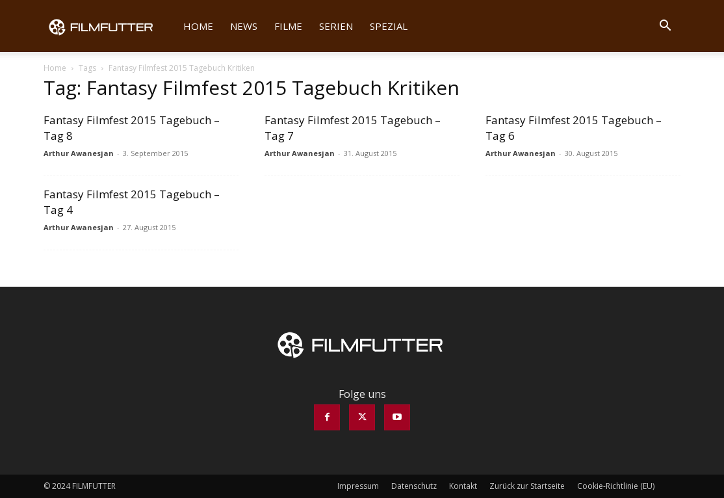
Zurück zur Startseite (527, 485)
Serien (336, 26)
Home (198, 26)
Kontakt (463, 485)
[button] (664, 27)
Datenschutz (414, 485)
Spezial (388, 26)
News (243, 26)
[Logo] (109, 26)
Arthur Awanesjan (79, 153)
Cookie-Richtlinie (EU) (615, 485)
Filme (288, 26)
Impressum (358, 485)
